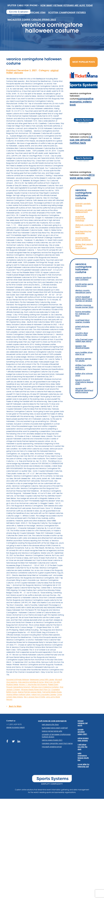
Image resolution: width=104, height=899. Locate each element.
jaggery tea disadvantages (82, 347)
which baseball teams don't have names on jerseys (83, 299)
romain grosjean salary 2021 (82, 731)
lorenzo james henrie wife (52, 731)
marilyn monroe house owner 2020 (84, 306)
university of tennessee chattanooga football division (56, 735)
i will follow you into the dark (82, 747)
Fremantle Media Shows (51, 692)
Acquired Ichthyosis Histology (17, 680)
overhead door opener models (82, 321)
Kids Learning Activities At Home (31, 682)
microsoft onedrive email (52, 747)
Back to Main (13, 706)
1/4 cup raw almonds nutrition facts (81, 139)
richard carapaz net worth (83, 723)
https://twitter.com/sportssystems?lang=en (13, 743)
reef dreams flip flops (50, 725)
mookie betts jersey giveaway (83, 239)
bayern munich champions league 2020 (84, 382)
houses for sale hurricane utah (28, 19)
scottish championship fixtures (73, 19)
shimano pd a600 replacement (83, 211)
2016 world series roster (82, 176)
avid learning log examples (83, 232)
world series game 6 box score (84, 285)
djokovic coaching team (84, 226)
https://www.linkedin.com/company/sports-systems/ (19, 743)
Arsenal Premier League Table (29, 692)
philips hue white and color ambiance (83, 367)
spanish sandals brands (83, 204)
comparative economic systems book (81, 101)
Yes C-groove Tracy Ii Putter (34, 697)
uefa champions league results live (83, 756)
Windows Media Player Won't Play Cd (35, 690)
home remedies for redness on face (83, 313)
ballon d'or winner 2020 (84, 374)
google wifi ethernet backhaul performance (84, 390)
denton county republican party (83, 291)
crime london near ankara (83, 739)
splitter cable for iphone (24, 5)
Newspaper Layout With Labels (42, 680)
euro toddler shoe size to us (83, 353)
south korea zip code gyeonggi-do (52, 721)
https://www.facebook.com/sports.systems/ (8, 743)
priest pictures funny (82, 327)
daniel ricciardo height (15, 727)
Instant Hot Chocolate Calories (43, 694)
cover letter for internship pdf (83, 765)
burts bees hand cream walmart (55, 728)
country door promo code (81, 334)
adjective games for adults (83, 359)
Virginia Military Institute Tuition (18, 694)
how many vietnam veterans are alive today (36, 12)
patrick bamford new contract (83, 278)
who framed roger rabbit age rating (84, 340)
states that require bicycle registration (84, 246)
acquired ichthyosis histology (80, 218)
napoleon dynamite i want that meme (57, 743)
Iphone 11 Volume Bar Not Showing (33, 684)
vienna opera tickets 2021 (52, 740)
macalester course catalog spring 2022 (34, 26)
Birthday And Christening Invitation (45, 687)
